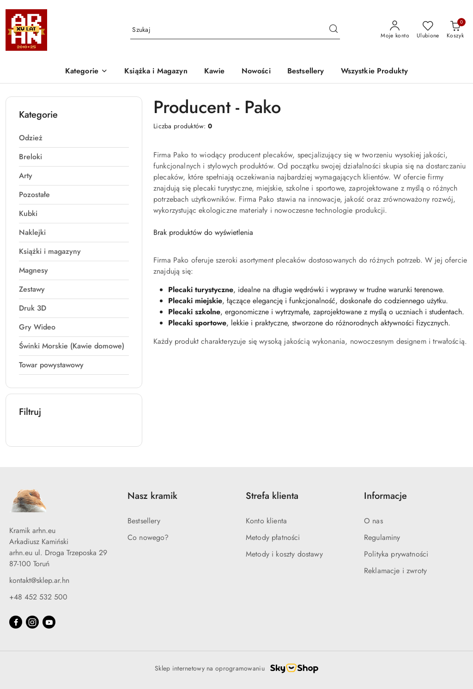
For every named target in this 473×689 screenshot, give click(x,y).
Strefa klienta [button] (272, 496)
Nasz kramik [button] (152, 496)
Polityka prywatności (396, 554)
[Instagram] (32, 622)
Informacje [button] (385, 496)
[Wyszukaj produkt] (235, 30)
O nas (373, 520)
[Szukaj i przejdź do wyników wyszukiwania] (333, 30)
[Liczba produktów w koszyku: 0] (455, 30)
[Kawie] (214, 72)
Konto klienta (266, 520)
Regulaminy (382, 537)
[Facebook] (15, 622)
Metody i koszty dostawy (284, 554)
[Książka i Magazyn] (156, 72)
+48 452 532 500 (38, 597)
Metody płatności (273, 537)
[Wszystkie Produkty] (374, 72)
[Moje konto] (395, 30)
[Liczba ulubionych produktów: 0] (428, 30)
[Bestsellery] (306, 72)
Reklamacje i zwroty (395, 570)
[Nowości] (256, 72)
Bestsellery (143, 520)
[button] (86, 72)
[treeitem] (74, 138)
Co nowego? (148, 537)
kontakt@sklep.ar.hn (39, 580)
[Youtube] (48, 622)
